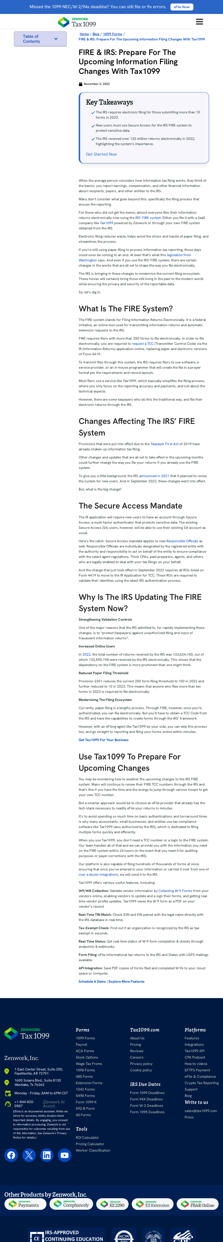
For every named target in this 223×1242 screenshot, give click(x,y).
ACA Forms (85, 1051)
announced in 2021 (154, 476)
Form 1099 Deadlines (147, 1093)
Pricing (135, 1045)
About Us (137, 1038)
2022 (86, 654)
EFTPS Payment (198, 1070)
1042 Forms (85, 1089)
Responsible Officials (182, 541)
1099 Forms (85, 1038)
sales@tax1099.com (201, 1111)
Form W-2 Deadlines (146, 1106)
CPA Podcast (196, 1057)
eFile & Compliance (200, 1077)
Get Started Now (101, 154)
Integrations (195, 1045)
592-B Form (85, 1109)
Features (192, 1038)
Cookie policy (140, 1070)
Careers (136, 1057)
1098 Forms (85, 1070)
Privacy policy (141, 1064)
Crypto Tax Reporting (202, 1083)
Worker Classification (92, 1150)
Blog (189, 1096)
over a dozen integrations (98, 874)
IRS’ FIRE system (148, 217)
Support (192, 1089)
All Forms (83, 1115)
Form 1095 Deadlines (147, 1112)
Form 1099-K (86, 1102)
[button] (56, 39)
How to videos (197, 1064)
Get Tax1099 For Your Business (104, 740)
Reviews (136, 1051)
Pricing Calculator (89, 1144)
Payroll (81, 1045)
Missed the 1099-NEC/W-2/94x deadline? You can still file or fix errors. (111, 7)
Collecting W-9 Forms (175, 890)
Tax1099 (106, 223)
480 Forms (84, 1077)
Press (190, 1117)
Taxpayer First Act (164, 444)
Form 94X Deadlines (146, 1099)
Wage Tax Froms (88, 1064)
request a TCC (143, 343)
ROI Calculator (87, 1138)
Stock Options (87, 1057)
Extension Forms (89, 1083)
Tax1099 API (195, 1051)
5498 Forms (85, 1096)
